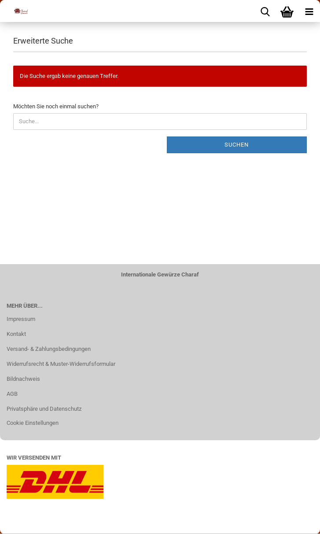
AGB (12, 393)
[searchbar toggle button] (265, 11)
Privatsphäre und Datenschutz (44, 408)
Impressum (21, 319)
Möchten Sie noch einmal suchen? (56, 106)
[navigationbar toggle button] (309, 11)
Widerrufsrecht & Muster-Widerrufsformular (61, 364)
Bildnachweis (23, 379)
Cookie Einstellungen (33, 423)
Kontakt (16, 334)
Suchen (236, 144)
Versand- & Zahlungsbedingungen (49, 349)
